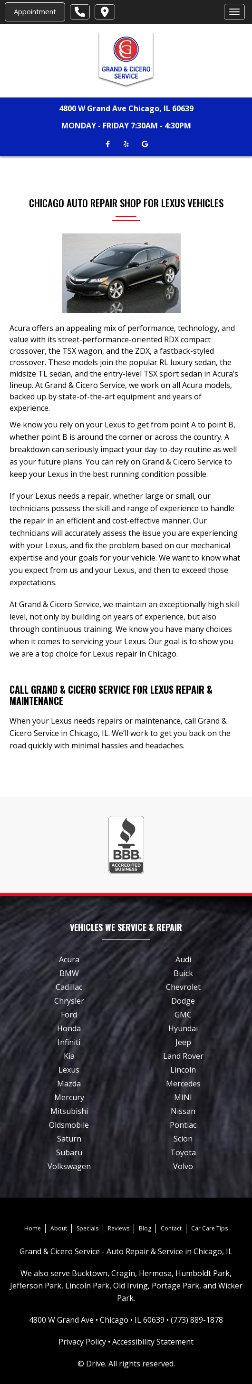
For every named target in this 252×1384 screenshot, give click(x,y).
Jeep (183, 1042)
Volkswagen (69, 1166)
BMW (69, 973)
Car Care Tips (209, 1228)
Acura (69, 959)
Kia (69, 1056)
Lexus (68, 1070)
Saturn (69, 1138)
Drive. (96, 1363)
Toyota (183, 1152)
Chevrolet (183, 987)
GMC (183, 1014)
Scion (183, 1138)
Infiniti (69, 1042)
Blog (145, 1228)
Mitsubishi (69, 1111)
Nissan (183, 1111)
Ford (69, 1014)
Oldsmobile (69, 1125)
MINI (183, 1097)
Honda (69, 1028)
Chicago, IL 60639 (161, 108)
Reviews (118, 1228)
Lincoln (183, 1070)
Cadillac (69, 987)
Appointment (35, 11)
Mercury (69, 1097)
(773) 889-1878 (197, 1320)
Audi (183, 959)
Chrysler (69, 1001)
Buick (183, 973)
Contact (171, 1228)
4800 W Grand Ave (92, 108)
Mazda (69, 1083)
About (58, 1228)
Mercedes (183, 1083)
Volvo (183, 1166)
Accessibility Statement (153, 1341)
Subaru (69, 1152)
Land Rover (183, 1056)
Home (32, 1228)
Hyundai (183, 1028)
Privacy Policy (82, 1341)
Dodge (183, 1001)
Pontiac (183, 1125)
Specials (87, 1228)
